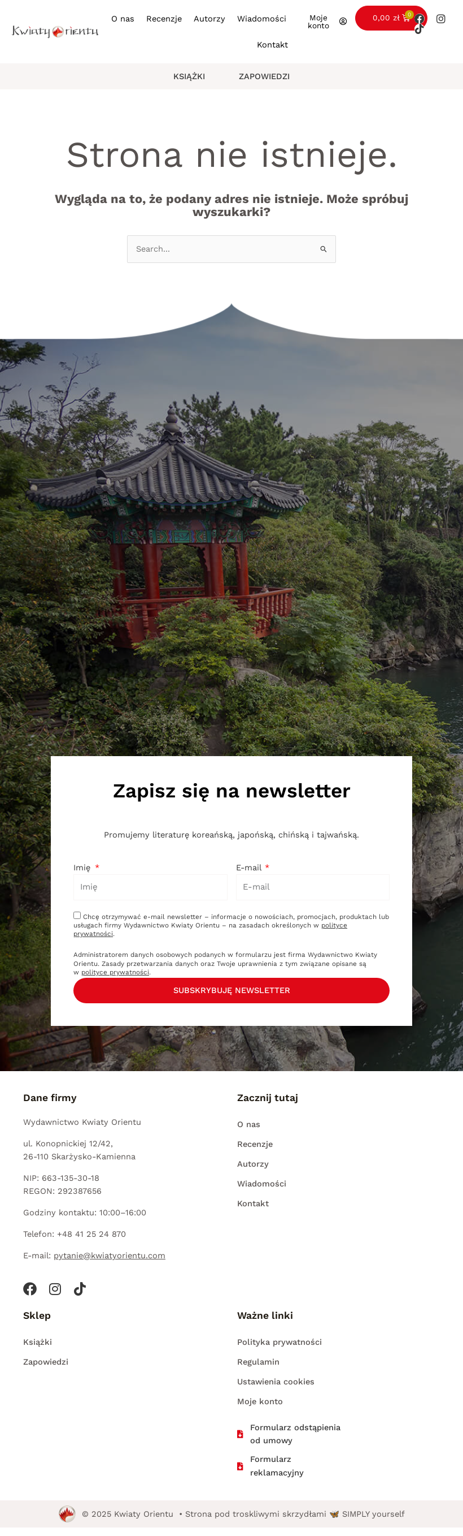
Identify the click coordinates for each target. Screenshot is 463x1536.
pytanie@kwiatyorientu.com (109, 1255)
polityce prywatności (115, 972)
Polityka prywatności (279, 1342)
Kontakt (272, 45)
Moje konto (260, 1401)
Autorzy (209, 19)
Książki (189, 76)
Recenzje (164, 19)
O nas (122, 19)
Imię (83, 867)
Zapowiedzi (264, 76)
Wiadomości (261, 19)
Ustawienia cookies (276, 1382)
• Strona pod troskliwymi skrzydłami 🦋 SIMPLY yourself (292, 1514)
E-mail (250, 867)
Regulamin (258, 1362)
